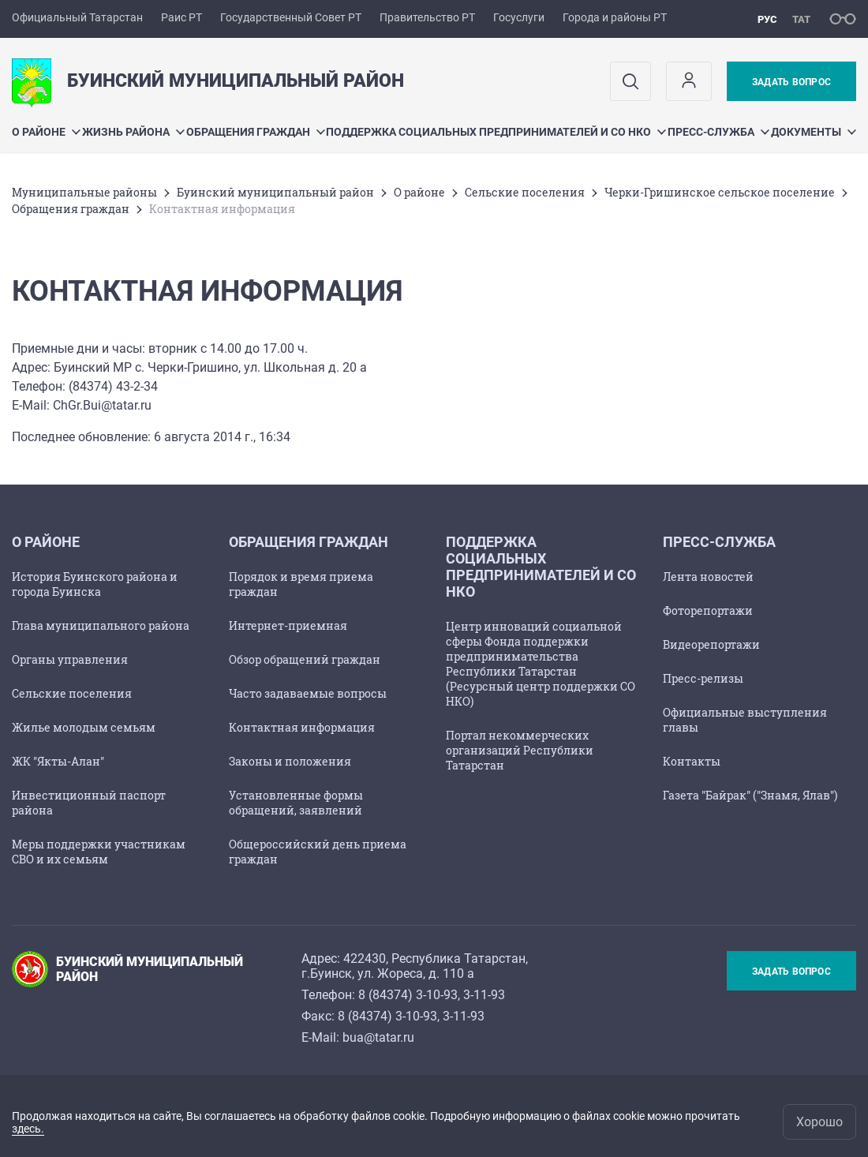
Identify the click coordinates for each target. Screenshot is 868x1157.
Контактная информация (302, 727)
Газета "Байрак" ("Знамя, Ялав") (750, 795)
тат (801, 19)
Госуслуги (518, 17)
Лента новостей (708, 576)
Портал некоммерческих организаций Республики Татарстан (519, 750)
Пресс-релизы (703, 678)
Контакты (691, 761)
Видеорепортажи (711, 644)
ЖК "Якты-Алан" (58, 761)
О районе (46, 131)
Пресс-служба (718, 131)
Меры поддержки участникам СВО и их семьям (98, 852)
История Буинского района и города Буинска (95, 584)
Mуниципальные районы (84, 192)
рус (767, 19)
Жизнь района (133, 131)
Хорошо (819, 1121)
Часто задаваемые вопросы (308, 693)
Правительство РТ (427, 17)
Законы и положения (290, 761)
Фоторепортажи (708, 610)
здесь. (28, 1128)
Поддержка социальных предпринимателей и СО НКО (496, 131)
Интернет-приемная (288, 625)
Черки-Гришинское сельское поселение (719, 192)
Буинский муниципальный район (275, 192)
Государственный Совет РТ (290, 17)
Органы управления (70, 659)
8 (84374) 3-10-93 (408, 994)
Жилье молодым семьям (83, 727)
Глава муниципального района (100, 625)
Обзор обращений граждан (304, 659)
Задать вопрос (791, 82)
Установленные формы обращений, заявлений (296, 803)
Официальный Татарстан (77, 17)
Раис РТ (181, 17)
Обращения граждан (255, 131)
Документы (813, 131)
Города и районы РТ (615, 17)
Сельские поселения (525, 192)
